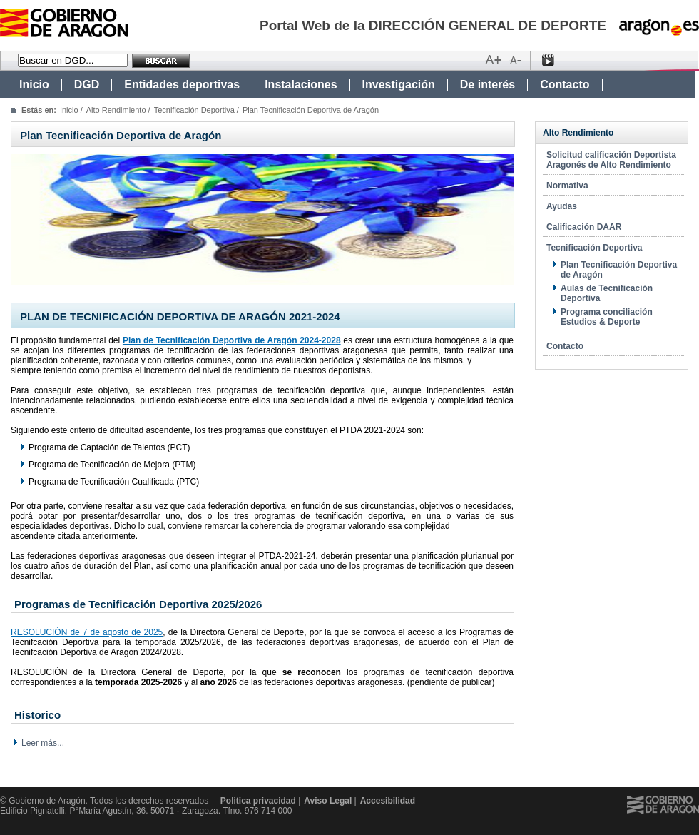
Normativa (567, 186)
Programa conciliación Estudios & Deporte (607, 317)
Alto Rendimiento (116, 110)
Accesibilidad (387, 801)
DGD (87, 85)
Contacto (564, 85)
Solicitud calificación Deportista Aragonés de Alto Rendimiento (611, 160)
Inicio (34, 85)
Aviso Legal (328, 801)
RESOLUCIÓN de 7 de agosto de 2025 (87, 632)
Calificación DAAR (583, 227)
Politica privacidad (258, 801)
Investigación (398, 85)
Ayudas (561, 206)
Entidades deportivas (182, 85)
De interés (487, 85)
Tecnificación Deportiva (194, 110)
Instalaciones (301, 85)
